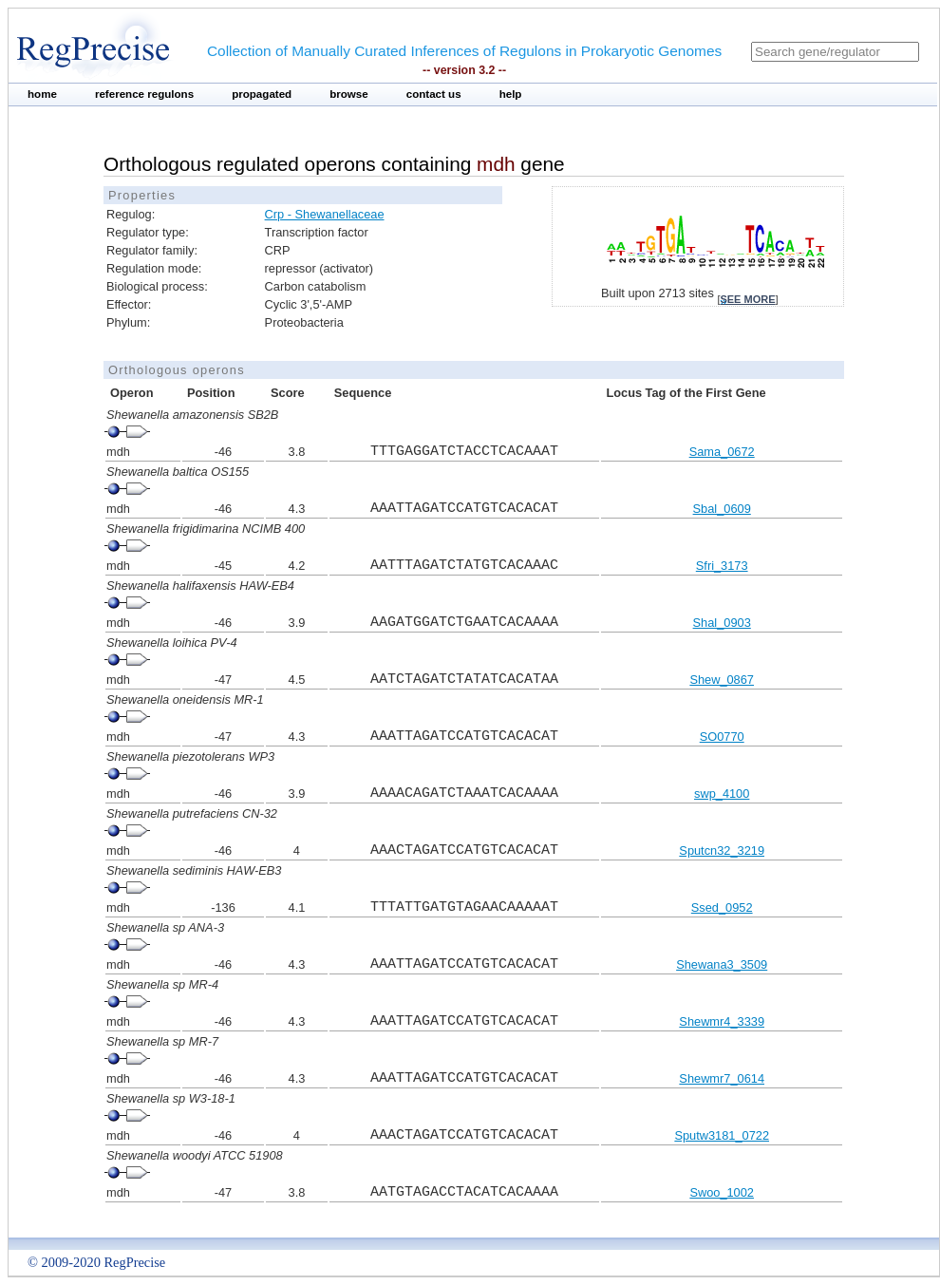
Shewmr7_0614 (721, 1078)
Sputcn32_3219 (721, 850)
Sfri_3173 (722, 565)
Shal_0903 (722, 622)
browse (348, 94)
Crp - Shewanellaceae (325, 214)
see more (747, 299)
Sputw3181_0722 (721, 1135)
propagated (261, 94)
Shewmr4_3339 (721, 1021)
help (510, 94)
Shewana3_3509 (721, 964)
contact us (433, 94)
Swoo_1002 (721, 1192)
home (42, 94)
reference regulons (144, 94)
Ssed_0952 (722, 907)
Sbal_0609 (722, 508)
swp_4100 (721, 793)
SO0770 (722, 736)
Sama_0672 (722, 451)
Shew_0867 (721, 679)
